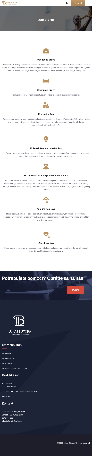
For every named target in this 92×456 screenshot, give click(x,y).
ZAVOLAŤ (78, 3)
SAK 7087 (6, 397)
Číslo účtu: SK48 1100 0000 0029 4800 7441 (20, 392)
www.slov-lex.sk (8, 358)
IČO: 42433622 (8, 384)
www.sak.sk (6, 353)
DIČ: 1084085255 (9, 387)
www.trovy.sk (7, 363)
